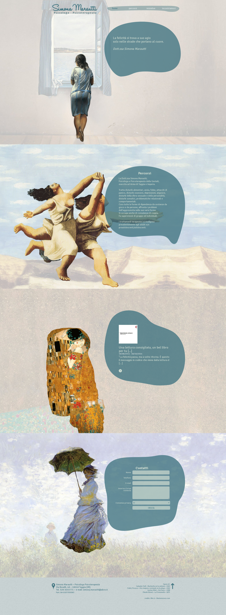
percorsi (133, 8)
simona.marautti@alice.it (95, 589)
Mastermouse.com (163, 598)
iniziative (151, 8)
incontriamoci (169, 8)
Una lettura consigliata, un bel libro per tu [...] (143, 349)
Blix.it (153, 598)
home (114, 8)
